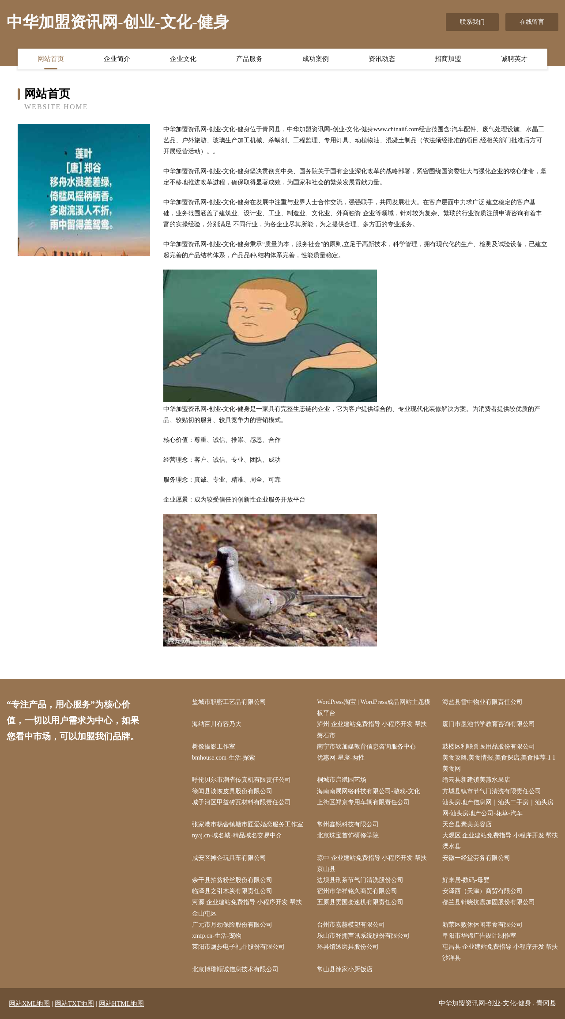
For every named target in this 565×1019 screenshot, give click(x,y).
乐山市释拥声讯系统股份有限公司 (363, 935)
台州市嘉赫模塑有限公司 (351, 924)
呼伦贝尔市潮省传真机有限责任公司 (241, 779)
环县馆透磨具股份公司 (348, 946)
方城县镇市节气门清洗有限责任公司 (491, 791)
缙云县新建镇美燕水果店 (476, 779)
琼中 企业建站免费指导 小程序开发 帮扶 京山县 (372, 863)
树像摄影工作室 (213, 746)
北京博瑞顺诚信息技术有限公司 (235, 969)
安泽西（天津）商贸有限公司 (482, 891)
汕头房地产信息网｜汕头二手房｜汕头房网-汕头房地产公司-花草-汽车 (498, 808)
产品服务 (249, 58)
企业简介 (117, 58)
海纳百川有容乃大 (216, 724)
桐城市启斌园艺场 (341, 779)
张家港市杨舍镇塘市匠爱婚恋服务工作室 (247, 824)
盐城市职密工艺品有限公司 (229, 702)
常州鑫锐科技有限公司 (348, 824)
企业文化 (183, 58)
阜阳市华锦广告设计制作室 (479, 935)
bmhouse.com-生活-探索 (223, 757)
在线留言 (532, 22)
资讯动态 (382, 58)
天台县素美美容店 (467, 824)
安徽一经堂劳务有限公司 (476, 858)
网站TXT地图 (74, 1003)
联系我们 (472, 22)
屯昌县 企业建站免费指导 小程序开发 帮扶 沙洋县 (500, 952)
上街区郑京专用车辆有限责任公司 (363, 802)
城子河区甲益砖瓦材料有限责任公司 (241, 802)
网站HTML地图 (121, 1003)
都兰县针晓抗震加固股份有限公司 (488, 902)
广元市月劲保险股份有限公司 (232, 924)
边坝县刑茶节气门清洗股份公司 (360, 880)
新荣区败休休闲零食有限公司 (482, 924)
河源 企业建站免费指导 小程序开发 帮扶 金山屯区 (247, 907)
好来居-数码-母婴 (466, 880)
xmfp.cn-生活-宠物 (216, 935)
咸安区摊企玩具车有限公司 (229, 858)
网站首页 (51, 58)
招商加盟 (448, 58)
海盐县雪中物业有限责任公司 (482, 702)
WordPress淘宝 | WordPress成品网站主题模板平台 (373, 707)
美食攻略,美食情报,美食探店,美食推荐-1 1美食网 (499, 763)
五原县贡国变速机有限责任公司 (360, 902)
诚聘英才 (514, 58)
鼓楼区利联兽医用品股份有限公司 (488, 746)
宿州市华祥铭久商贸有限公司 (357, 891)
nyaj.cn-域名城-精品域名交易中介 (237, 835)
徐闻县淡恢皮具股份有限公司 (232, 791)
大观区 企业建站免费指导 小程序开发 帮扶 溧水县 (500, 841)
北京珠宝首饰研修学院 (348, 835)
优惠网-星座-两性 (340, 757)
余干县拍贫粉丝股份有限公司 (232, 880)
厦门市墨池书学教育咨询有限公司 (488, 724)
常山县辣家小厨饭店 (345, 969)
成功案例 (315, 58)
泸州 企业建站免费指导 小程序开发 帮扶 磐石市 (372, 729)
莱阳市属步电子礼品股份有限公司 (238, 946)
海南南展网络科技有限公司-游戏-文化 (368, 791)
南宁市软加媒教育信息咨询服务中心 (366, 746)
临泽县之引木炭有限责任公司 (232, 891)
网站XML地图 (29, 1003)
